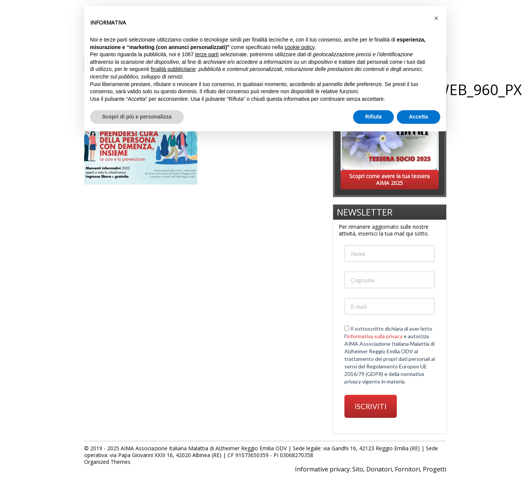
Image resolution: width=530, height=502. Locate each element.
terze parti (206, 54)
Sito (357, 469)
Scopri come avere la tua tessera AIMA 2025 (389, 179)
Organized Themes (107, 461)
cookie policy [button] (299, 47)
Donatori (379, 469)
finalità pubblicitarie (173, 69)
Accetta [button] (418, 117)
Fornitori (407, 469)
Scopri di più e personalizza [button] (137, 117)
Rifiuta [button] (373, 117)
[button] (436, 18)
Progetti (434, 469)
